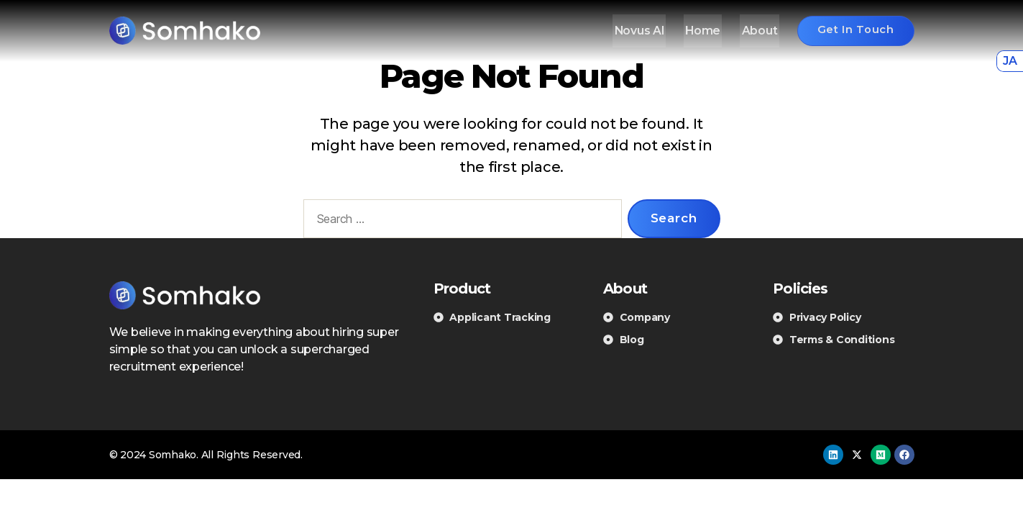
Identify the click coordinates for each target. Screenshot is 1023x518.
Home (700, 30)
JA (1010, 61)
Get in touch (852, 30)
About (754, 30)
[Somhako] (184, 31)
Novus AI (638, 30)
